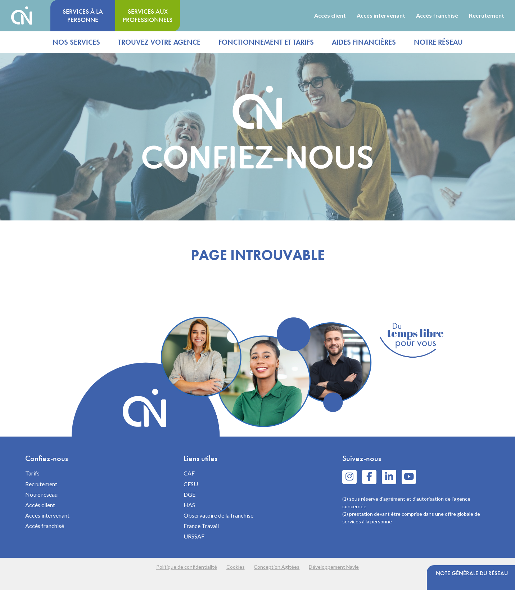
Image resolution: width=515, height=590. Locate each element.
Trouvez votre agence (159, 42)
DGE (189, 494)
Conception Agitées (279, 567)
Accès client (330, 15)
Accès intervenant (381, 15)
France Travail (201, 525)
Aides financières (364, 42)
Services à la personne (83, 15)
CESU (191, 484)
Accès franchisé (437, 15)
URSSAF (194, 536)
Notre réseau (438, 42)
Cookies (233, 567)
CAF (189, 473)
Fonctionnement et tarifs (266, 42)
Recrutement (486, 15)
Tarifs (32, 473)
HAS (189, 504)
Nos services (76, 42)
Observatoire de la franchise (218, 515)
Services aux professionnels (147, 15)
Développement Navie (342, 567)
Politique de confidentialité (179, 567)
